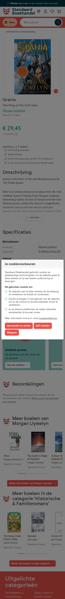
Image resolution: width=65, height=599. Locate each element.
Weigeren (12, 332)
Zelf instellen (43, 325)
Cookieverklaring (48, 318)
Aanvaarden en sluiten (19, 325)
